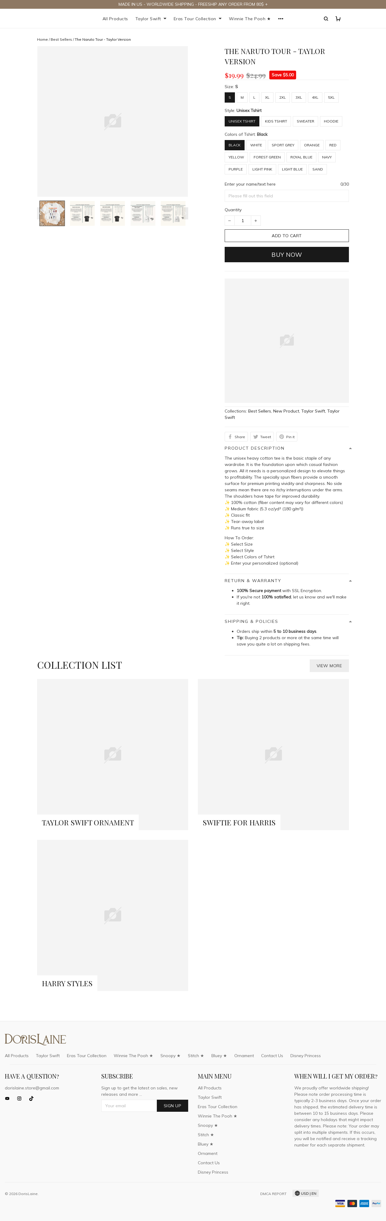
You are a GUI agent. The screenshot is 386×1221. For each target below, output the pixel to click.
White (256, 145)
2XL (282, 97)
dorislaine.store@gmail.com (32, 1088)
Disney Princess (305, 1055)
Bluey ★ (219, 1055)
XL (267, 97)
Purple (236, 169)
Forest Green (267, 157)
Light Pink (262, 169)
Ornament (244, 1055)
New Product (286, 411)
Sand (317, 169)
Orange (312, 145)
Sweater (305, 121)
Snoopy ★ (170, 1055)
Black (262, 134)
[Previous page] (40, 213)
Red (333, 145)
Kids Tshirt (276, 121)
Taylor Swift (150, 18)
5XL (331, 97)
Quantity (233, 209)
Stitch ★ (196, 1055)
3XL (299, 97)
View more (329, 665)
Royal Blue (301, 157)
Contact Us (272, 1055)
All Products (115, 18)
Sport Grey (283, 145)
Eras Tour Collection (198, 18)
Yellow (236, 157)
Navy (327, 157)
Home (42, 39)
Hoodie (331, 121)
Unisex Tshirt (248, 110)
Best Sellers (61, 39)
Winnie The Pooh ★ (250, 18)
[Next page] (185, 213)
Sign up (173, 1105)
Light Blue (292, 169)
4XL (315, 97)
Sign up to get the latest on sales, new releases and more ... (139, 1091)
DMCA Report (273, 1193)
